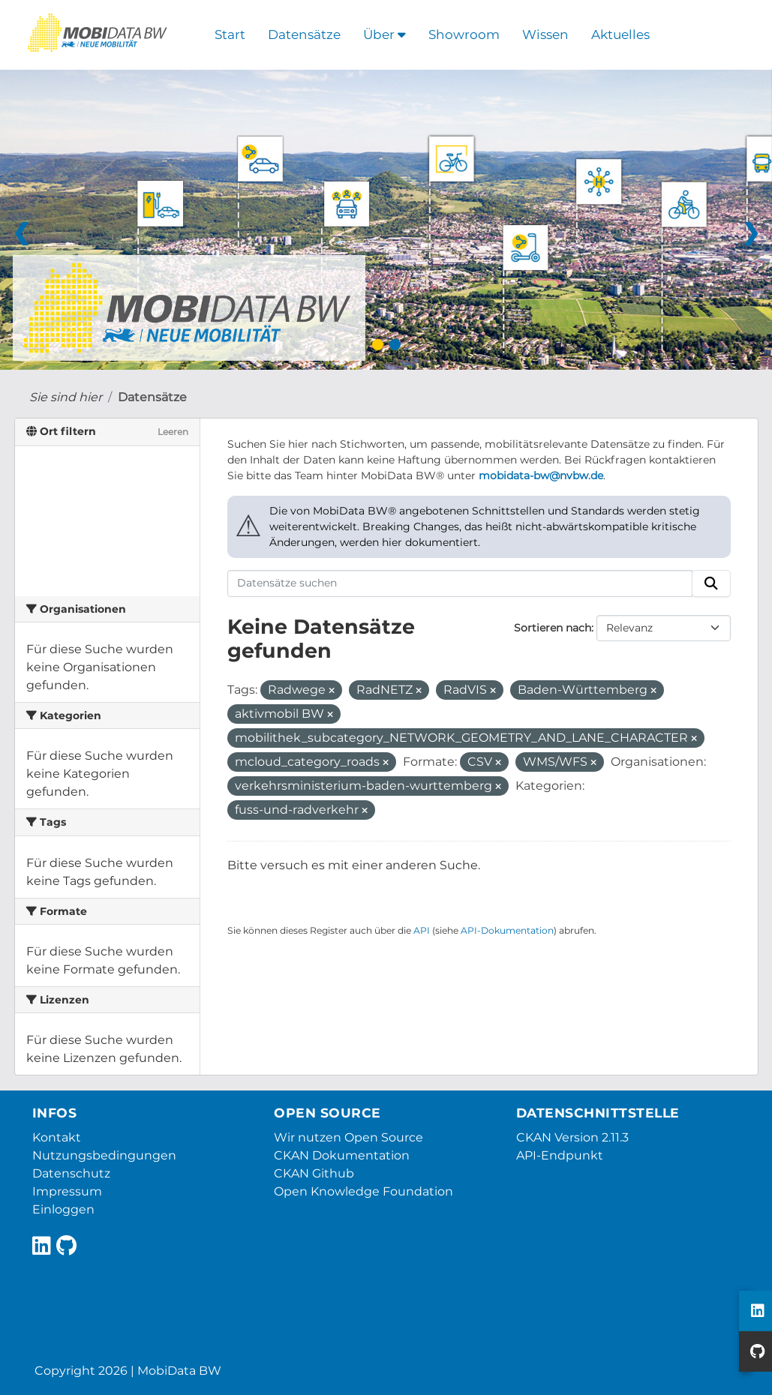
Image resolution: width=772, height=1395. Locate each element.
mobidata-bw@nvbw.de (541, 475)
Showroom (464, 34)
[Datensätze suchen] (459, 583)
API (421, 930)
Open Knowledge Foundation (363, 1191)
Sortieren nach (552, 627)
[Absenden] (711, 583)
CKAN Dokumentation (342, 1155)
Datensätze (304, 34)
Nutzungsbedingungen (104, 1155)
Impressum (67, 1191)
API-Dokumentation (507, 930)
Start (230, 34)
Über (384, 34)
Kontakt (56, 1137)
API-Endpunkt (559, 1155)
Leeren (173, 431)
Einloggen (63, 1209)
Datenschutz (71, 1173)
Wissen (545, 34)
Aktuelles (620, 34)
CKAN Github (314, 1173)
